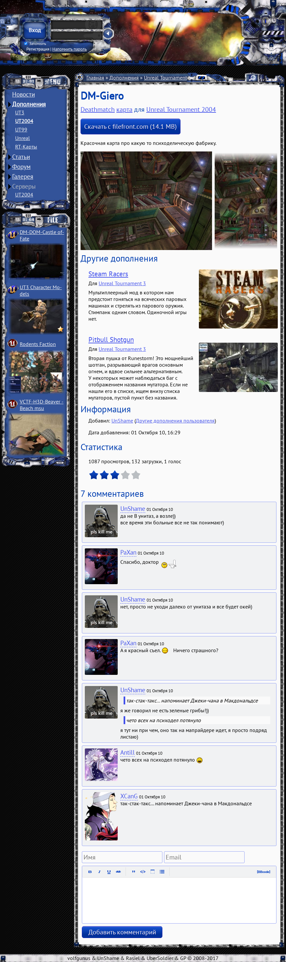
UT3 (19, 112)
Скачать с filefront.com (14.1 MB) (130, 126)
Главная (95, 77)
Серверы (24, 186)
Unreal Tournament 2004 (172, 77)
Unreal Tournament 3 (122, 283)
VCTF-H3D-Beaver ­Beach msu (41, 404)
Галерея (22, 176)
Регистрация (37, 49)
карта (124, 109)
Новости (23, 94)
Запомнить (35, 43)
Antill (127, 752)
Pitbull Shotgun (111, 339)
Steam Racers (108, 273)
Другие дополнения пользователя (175, 420)
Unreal (22, 138)
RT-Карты (26, 146)
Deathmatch (98, 109)
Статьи (21, 157)
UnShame (122, 420)
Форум (21, 167)
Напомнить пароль (69, 49)
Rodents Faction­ (38, 344)
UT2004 (24, 121)
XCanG (129, 796)
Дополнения (29, 104)
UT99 (21, 129)
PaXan (128, 552)
